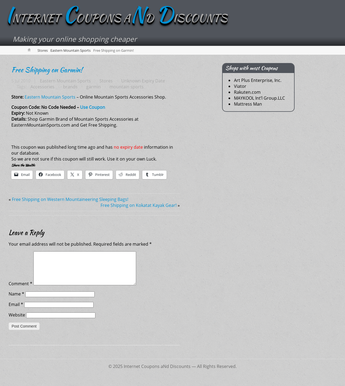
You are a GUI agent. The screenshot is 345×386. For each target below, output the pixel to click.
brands (70, 87)
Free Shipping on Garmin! (46, 70)
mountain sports (126, 87)
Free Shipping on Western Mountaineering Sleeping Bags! (70, 199)
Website (17, 321)
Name (16, 300)
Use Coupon (92, 107)
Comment (20, 290)
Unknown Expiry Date (143, 81)
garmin (93, 87)
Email (16, 311)
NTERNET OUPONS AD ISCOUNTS (116, 18)
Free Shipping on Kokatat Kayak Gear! (139, 205)
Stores (42, 50)
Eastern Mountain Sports (70, 50)
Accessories (42, 87)
